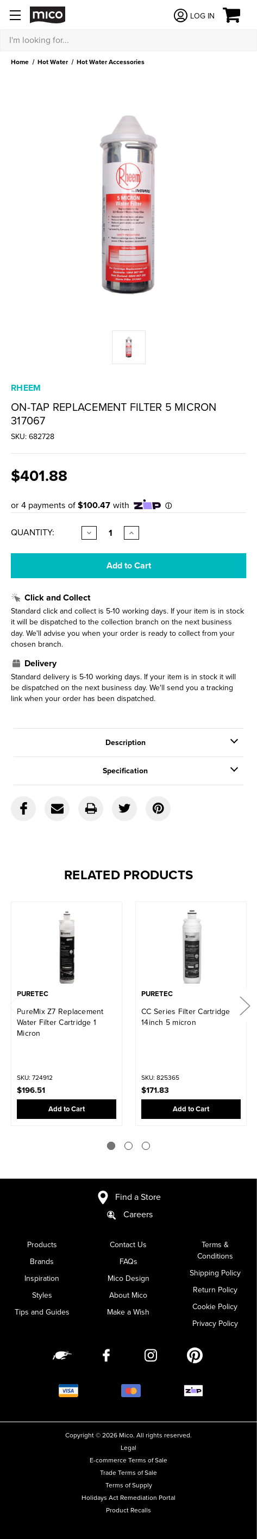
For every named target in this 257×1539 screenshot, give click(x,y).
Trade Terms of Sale (128, 1473)
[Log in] (194, 15)
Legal (128, 1448)
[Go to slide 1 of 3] (111, 1146)
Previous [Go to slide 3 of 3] (12, 1005)
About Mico (128, 1295)
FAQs (128, 1261)
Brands (42, 1261)
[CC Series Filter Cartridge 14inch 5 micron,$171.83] (191, 948)
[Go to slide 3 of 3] (146, 1146)
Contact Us (128, 1244)
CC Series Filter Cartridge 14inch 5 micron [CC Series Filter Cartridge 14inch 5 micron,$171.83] (185, 1017)
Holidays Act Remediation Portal (128, 1498)
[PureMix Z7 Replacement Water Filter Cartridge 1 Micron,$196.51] (66, 948)
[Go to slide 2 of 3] (128, 1146)
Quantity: (32, 532)
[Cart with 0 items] (237, 15)
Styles (42, 1295)
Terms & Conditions (215, 1250)
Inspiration (41, 1278)
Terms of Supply (128, 1485)
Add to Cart (66, 1109)
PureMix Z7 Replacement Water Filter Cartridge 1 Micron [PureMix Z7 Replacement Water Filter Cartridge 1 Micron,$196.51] (60, 1022)
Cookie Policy (214, 1306)
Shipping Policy (215, 1273)
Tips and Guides (42, 1312)
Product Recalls (128, 1510)
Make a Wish (128, 1312)
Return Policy (215, 1289)
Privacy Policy (215, 1323)
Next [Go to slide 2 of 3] (244, 1005)
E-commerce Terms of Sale (128, 1460)
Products (42, 1244)
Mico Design (128, 1278)
